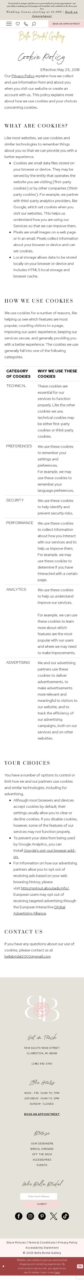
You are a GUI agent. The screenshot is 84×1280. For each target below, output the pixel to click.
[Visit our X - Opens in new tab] (53, 1220)
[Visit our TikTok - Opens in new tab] (65, 1220)
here (57, 1277)
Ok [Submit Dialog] (80, 1270)
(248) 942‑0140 (42, 1065)
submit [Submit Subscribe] (42, 1208)
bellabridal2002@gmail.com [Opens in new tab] (27, 958)
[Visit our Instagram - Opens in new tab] (30, 1220)
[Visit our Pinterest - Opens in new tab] (42, 1220)
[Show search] (34, 26)
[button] (9, 25)
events (42, 1167)
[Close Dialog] (4, 1271)
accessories (42, 1161)
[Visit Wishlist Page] (18, 26)
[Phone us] (26, 26)
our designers (42, 1145)
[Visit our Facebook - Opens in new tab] (18, 1220)
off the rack (42, 1156)
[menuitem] (9, 25)
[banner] (42, 39)
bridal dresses (42, 1151)
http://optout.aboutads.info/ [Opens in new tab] (45, 890)
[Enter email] (42, 1199)
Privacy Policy (23, 77)
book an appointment (42, 1116)
